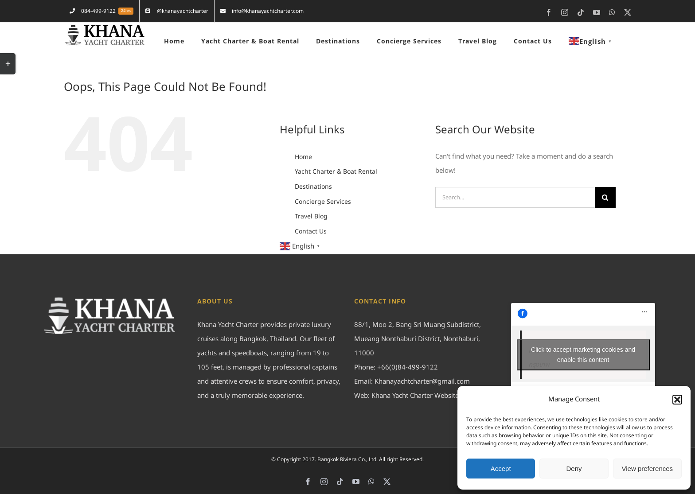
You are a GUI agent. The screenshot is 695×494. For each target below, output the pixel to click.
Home (303, 157)
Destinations (313, 186)
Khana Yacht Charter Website (415, 396)
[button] (677, 399)
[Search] (605, 197)
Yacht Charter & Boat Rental (336, 171)
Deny (574, 468)
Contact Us (311, 231)
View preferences (647, 468)
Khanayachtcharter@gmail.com (422, 382)
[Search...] (515, 197)
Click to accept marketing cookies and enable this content (583, 354)
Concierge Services (323, 201)
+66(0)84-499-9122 (407, 367)
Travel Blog (311, 216)
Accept (501, 468)
